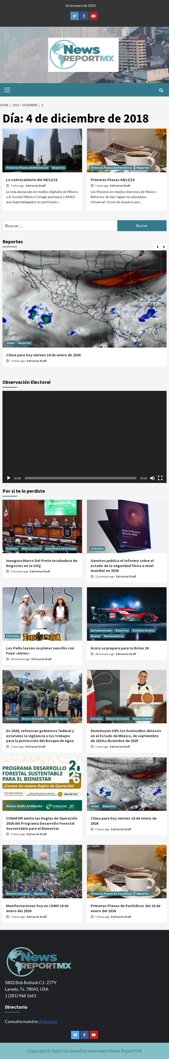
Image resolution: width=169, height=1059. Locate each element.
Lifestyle (97, 548)
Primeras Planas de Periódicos (27, 167)
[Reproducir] (8, 478)
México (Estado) (33, 718)
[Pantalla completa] (160, 478)
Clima (10, 343)
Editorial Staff (36, 185)
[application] (84, 437)
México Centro (31, 548)
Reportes (58, 167)
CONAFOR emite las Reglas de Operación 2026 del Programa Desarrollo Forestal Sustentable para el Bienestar (41, 823)
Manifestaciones (18, 893)
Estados (12, 548)
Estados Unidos (143, 630)
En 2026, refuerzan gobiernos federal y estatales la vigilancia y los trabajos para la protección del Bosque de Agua (40, 735)
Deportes (122, 630)
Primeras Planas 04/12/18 (112, 179)
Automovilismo (101, 630)
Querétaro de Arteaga (61, 548)
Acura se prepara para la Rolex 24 (120, 648)
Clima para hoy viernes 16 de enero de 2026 (43, 354)
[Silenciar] (152, 478)
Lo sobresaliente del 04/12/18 (31, 179)
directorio (47, 1021)
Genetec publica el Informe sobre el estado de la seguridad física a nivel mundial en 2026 (122, 565)
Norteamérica (113, 636)
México (11, 806)
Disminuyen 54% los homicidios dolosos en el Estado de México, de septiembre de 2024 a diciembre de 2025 (126, 735)
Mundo (95, 636)
